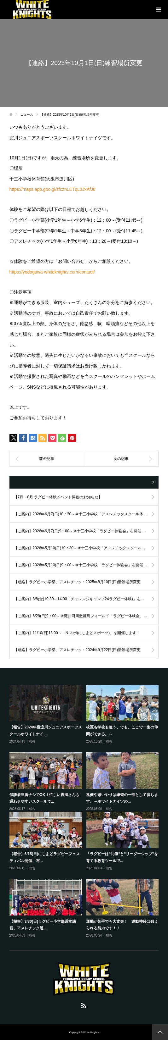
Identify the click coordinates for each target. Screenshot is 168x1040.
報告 (32, 741)
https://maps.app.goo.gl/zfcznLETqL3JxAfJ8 (52, 189)
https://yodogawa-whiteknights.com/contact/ (52, 271)
